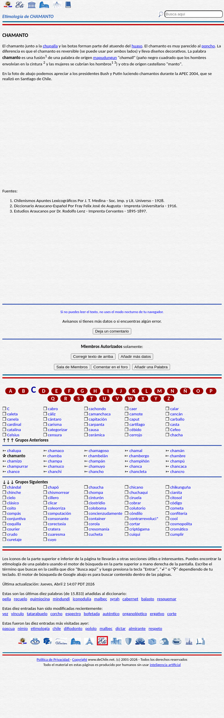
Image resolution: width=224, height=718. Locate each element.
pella (6, 598)
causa (94, 429)
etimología (40, 628)
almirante (137, 628)
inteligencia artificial (165, 664)
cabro (53, 408)
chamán (177, 450)
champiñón (139, 461)
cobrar (135, 503)
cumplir (177, 534)
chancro (177, 471)
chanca (136, 466)
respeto (155, 628)
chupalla (50, 46)
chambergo (139, 455)
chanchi (55, 471)
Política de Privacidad (53, 659)
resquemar (166, 598)
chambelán (98, 455)
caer (133, 408)
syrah (114, 598)
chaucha (96, 487)
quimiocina (40, 598)
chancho (96, 471)
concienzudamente (105, 513)
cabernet (130, 598)
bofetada (91, 613)
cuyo (52, 539)
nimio (23, 628)
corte (171, 613)
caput (134, 419)
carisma (55, 424)
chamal (136, 450)
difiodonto (73, 628)
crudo (12, 534)
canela (12, 419)
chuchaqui (139, 492)
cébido (135, 429)
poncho (208, 46)
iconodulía (82, 598)
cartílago (137, 424)
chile (56, 628)
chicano (136, 487)
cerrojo (136, 434)
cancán (176, 414)
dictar (121, 628)
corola (94, 523)
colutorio (138, 508)
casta (174, 424)
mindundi (61, 598)
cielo (11, 497)
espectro (73, 613)
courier (13, 529)
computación (59, 513)
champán (97, 461)
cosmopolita (181, 523)
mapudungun (105, 57)
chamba (55, 455)
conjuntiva (16, 518)
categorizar (57, 429)
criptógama (140, 529)
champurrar (17, 466)
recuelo (20, 598)
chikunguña (180, 487)
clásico (13, 503)
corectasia (57, 523)
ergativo (157, 613)
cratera (54, 529)
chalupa (14, 450)
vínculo (17, 613)
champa (55, 461)
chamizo (14, 461)
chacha (176, 434)
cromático (179, 529)
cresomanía (99, 529)
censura (55, 434)
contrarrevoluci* (144, 518)
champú (177, 461)
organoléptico (135, 613)
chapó (53, 487)
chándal (14, 487)
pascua (8, 628)
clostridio (97, 503)
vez (5, 613)
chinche (14, 492)
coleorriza (56, 508)
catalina (14, 429)
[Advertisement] (112, 258)
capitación (98, 419)
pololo (91, 628)
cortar (135, 523)
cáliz (51, 414)
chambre (178, 455)
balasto (147, 598)
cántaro (54, 419)
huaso (137, 46)
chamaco (56, 450)
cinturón (96, 497)
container (97, 518)
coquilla (14, 523)
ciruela (135, 497)
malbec (100, 598)
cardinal (14, 424)
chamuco (56, 466)
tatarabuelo (37, 613)
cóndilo (136, 513)
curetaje (14, 539)
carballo (177, 419)
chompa (96, 492)
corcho (56, 613)
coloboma (97, 508)
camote (136, 414)
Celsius (13, 434)
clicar (52, 503)
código (176, 503)
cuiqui (135, 534)
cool (174, 518)
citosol (176, 497)
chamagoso (99, 450)
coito (11, 508)
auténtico (111, 613)
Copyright (79, 659)
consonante (58, 518)
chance (13, 471)
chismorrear (58, 492)
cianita (176, 492)
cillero (53, 497)
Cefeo (175, 429)
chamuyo (97, 466)
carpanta (96, 424)
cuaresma (56, 534)
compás (14, 513)
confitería (178, 513)
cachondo (97, 408)
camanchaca (100, 414)
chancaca (178, 466)
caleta (12, 414)
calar (174, 408)
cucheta (96, 534)
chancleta (138, 471)
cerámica (97, 434)
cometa (177, 508)
